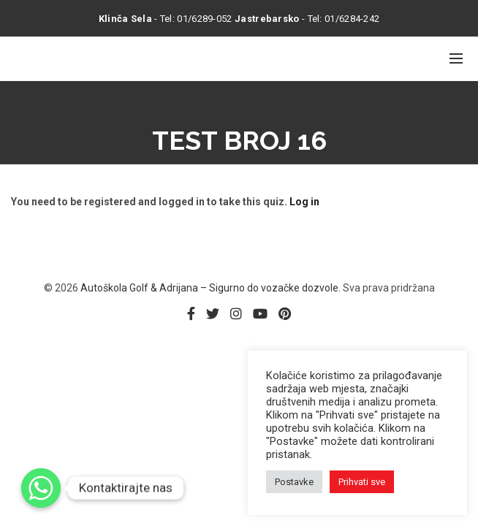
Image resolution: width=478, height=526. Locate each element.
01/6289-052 (204, 18)
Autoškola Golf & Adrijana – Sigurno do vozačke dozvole (209, 288)
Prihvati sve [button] (361, 481)
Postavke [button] (294, 481)
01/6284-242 (352, 18)
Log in (304, 201)
